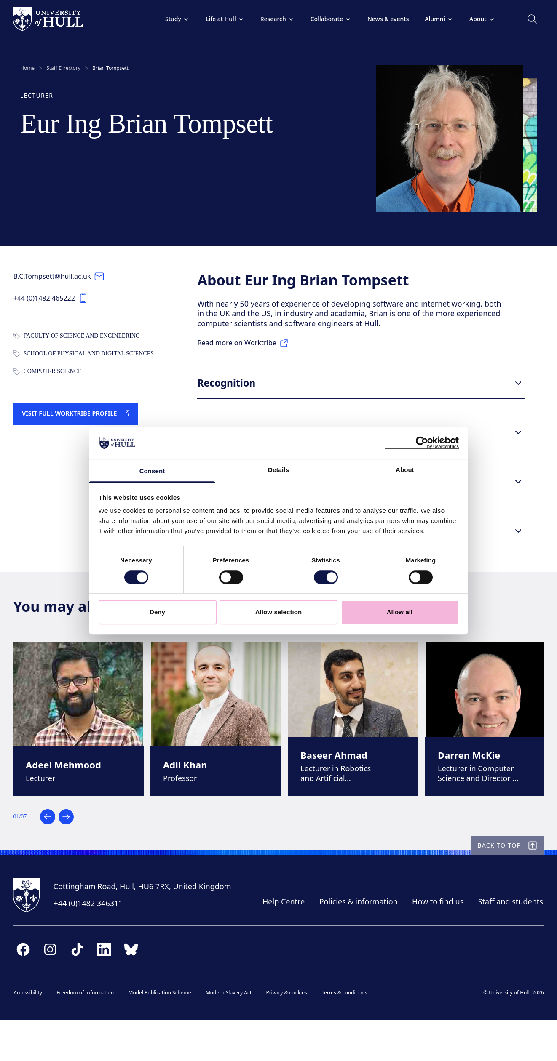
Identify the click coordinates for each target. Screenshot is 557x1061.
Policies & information (351, 938)
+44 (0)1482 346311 (95, 940)
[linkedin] (111, 986)
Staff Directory (63, 68)
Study (170, 19)
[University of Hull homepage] (55, 19)
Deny (157, 612)
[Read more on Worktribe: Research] (254, 352)
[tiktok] (84, 986)
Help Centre (276, 938)
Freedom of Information (92, 1029)
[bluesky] (138, 986)
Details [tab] (278, 469)
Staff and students (503, 938)
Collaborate (323, 19)
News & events (381, 19)
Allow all (400, 612)
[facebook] (30, 986)
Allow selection (278, 612)
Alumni (432, 19)
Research (270, 19)
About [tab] (405, 469)
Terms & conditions (351, 1029)
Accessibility (35, 1029)
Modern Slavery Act (236, 1029)
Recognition (367, 392)
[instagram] (57, 986)
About (475, 19)
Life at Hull (217, 19)
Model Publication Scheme (166, 1029)
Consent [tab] (152, 471)
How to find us (431, 938)
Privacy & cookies (293, 1029)
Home (27, 68)
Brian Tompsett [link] (110, 68)
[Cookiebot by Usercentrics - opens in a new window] (422, 443)
